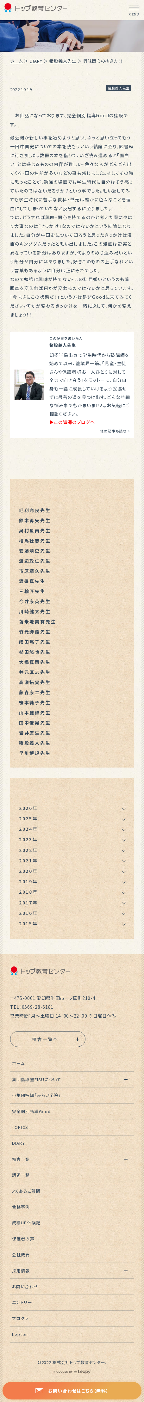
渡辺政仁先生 (35, 561)
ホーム (16, 61)
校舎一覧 (21, 1159)
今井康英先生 (35, 601)
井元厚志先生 (35, 672)
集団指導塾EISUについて (36, 1079)
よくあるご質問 (26, 1191)
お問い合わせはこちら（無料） (72, 1390)
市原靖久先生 (35, 571)
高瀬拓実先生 (35, 682)
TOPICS (20, 1127)
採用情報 (21, 1271)
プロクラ (20, 1318)
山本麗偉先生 (35, 712)
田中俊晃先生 (35, 722)
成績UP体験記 (26, 1223)
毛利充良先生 (35, 510)
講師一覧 (21, 1175)
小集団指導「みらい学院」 (36, 1095)
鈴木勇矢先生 (35, 520)
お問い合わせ (25, 1286)
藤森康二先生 (35, 692)
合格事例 (21, 1207)
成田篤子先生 (35, 642)
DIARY (36, 61)
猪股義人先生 (62, 61)
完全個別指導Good (31, 1111)
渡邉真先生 (32, 581)
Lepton (20, 1334)
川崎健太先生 (35, 611)
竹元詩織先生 (35, 631)
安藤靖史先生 (35, 551)
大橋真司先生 (35, 662)
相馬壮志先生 (35, 540)
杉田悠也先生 (35, 652)
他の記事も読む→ (115, 430)
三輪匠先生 (32, 591)
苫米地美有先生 (37, 621)
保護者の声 (23, 1239)
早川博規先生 (35, 753)
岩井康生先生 (35, 733)
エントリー (22, 1302)
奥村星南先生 (35, 530)
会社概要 (21, 1255)
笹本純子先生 (35, 702)
